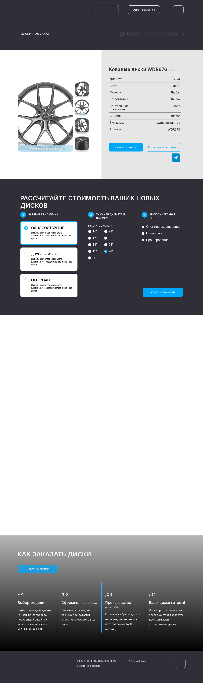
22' (108, 238)
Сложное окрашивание (161, 227)
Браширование (155, 240)
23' (108, 244)
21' (108, 231)
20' (92, 258)
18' (92, 244)
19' (92, 251)
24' (108, 251)
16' (92, 231)
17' (92, 238)
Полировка (152, 233)
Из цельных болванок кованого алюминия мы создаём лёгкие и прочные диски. (48, 233)
